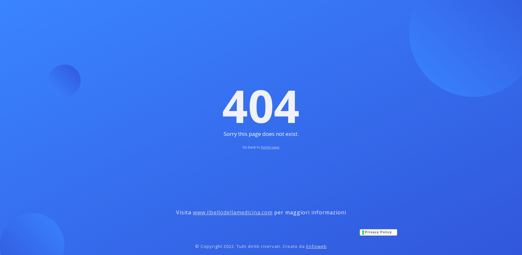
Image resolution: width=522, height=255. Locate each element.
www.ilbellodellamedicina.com (233, 212)
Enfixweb (316, 246)
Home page (270, 147)
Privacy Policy (378, 232)
